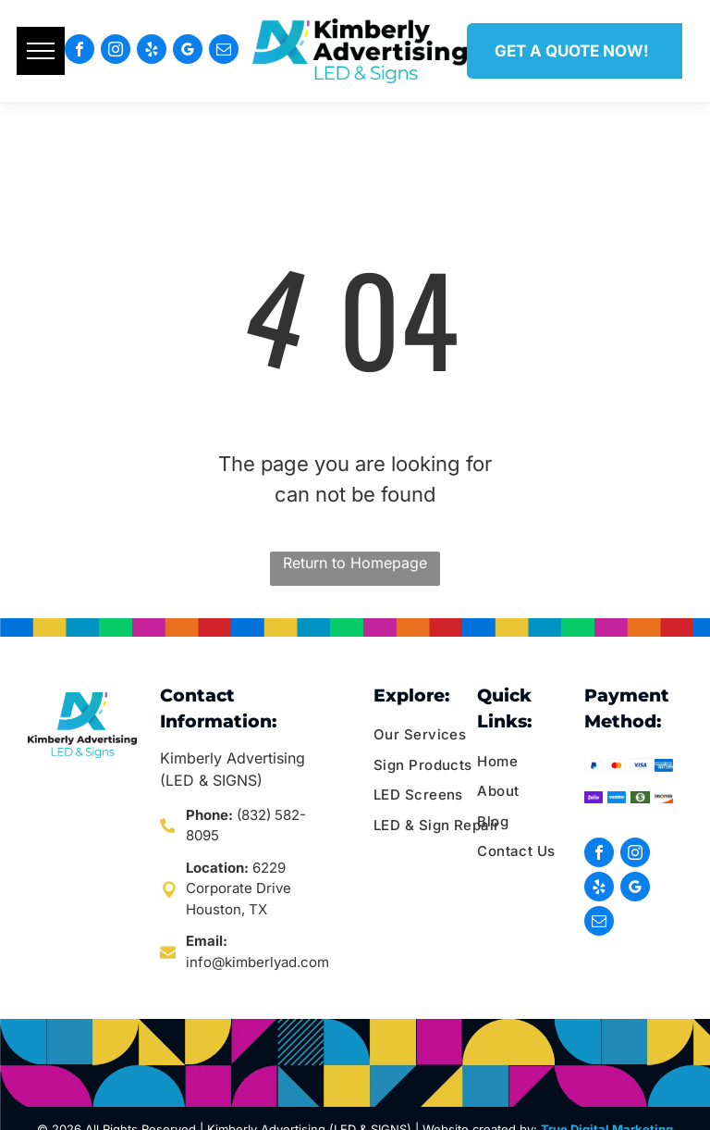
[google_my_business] (187, 51)
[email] (224, 51)
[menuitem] (444, 735)
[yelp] (151, 51)
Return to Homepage (355, 562)
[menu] (41, 51)
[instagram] (115, 51)
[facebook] (79, 51)
